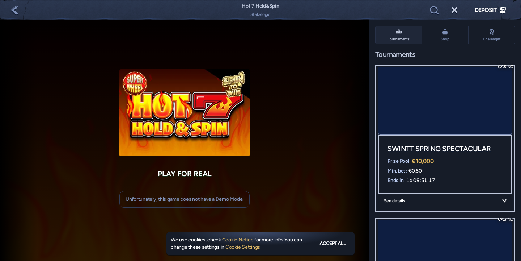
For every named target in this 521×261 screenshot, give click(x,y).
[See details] (504, 200)
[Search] (434, 10)
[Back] (14, 10)
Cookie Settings (242, 247)
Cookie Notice (238, 240)
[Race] (454, 10)
